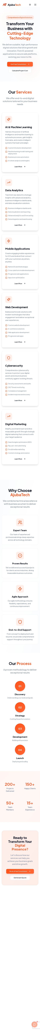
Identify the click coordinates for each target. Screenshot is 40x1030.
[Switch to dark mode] (30, 5)
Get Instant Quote (20, 878)
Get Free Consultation (20, 64)
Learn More (20, 167)
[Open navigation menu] (35, 5)
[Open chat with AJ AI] (34, 1024)
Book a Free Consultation (20, 871)
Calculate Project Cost (20, 71)
